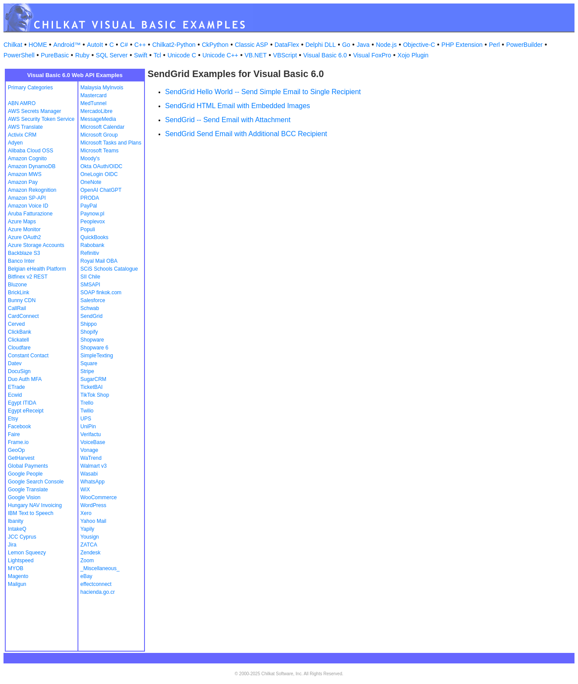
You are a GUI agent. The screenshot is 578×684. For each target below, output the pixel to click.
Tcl (157, 55)
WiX (85, 490)
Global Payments (28, 466)
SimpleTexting (97, 356)
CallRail (17, 308)
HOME (37, 44)
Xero (86, 513)
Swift (140, 55)
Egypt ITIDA (22, 403)
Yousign (90, 537)
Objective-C (419, 44)
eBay (86, 576)
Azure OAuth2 (24, 237)
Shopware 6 (95, 348)
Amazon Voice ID (28, 206)
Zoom (87, 560)
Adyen (15, 143)
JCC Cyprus (22, 537)
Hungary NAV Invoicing (35, 505)
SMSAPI (90, 285)
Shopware (92, 340)
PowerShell (19, 55)
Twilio (87, 411)
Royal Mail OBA (99, 261)
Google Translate (28, 490)
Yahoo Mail (93, 521)
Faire (14, 434)
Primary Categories (30, 88)
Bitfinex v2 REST (28, 277)
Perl (494, 44)
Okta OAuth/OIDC (102, 166)
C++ (140, 44)
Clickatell (18, 340)
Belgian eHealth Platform (37, 269)
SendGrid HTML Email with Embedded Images (237, 105)
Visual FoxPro (372, 55)
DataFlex (287, 44)
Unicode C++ (220, 55)
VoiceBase (93, 442)
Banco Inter (21, 261)
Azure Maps (22, 222)
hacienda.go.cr (98, 592)
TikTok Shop (95, 395)
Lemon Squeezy (27, 553)
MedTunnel (94, 103)
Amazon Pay (23, 182)
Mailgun (17, 584)
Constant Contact (28, 356)
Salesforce (93, 300)
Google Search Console (35, 482)
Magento (18, 576)
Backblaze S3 (24, 253)
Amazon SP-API (27, 198)
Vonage (90, 450)
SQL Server (112, 55)
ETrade (16, 387)
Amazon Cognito (27, 158)
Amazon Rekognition (32, 190)
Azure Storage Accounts (36, 245)
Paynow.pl (93, 214)
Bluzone (17, 285)
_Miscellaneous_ (100, 568)
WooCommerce (99, 497)
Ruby (82, 55)
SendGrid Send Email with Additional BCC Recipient (246, 134)
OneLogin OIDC (99, 174)
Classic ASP (251, 44)
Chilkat (13, 44)
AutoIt (95, 44)
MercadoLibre (97, 111)
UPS (86, 419)
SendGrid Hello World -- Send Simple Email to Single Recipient (263, 91)
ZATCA (89, 545)
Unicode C (181, 55)
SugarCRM (93, 379)
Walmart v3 (94, 466)
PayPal (89, 206)
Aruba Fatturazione (30, 214)
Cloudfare (19, 348)
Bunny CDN (21, 300)
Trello (87, 403)
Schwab (90, 308)
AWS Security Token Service (41, 119)
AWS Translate (25, 127)
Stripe (87, 371)
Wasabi (89, 474)
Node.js (386, 44)
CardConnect (23, 316)
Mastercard (94, 95)
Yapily (88, 529)
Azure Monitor (24, 229)
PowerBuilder (524, 44)
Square (89, 363)
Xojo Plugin (413, 55)
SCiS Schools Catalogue (109, 269)
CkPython (215, 44)
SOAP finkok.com (101, 292)
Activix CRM (22, 135)
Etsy (13, 419)
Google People (25, 474)
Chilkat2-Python (174, 44)
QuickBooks (95, 237)
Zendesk (91, 553)
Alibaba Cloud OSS (30, 151)
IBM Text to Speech (30, 513)
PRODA (90, 198)
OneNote (91, 182)
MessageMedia (98, 119)
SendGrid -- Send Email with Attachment (227, 119)
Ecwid (15, 395)
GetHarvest (21, 458)
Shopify (89, 332)
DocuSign (19, 371)
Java (363, 44)
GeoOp (16, 450)
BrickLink (18, 292)
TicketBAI (92, 387)
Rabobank (93, 245)
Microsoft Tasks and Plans (111, 143)
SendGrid (92, 316)
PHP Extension (462, 44)
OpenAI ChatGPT (101, 190)
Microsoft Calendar (103, 127)
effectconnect (96, 584)
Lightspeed (21, 560)
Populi (88, 229)
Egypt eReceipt (25, 411)
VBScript (285, 55)
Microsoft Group (99, 135)
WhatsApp (93, 482)
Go (346, 44)
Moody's (90, 158)
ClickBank (19, 332)
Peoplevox (93, 222)
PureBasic (55, 55)
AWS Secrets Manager (34, 111)
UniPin (88, 426)
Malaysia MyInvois (102, 88)
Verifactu (91, 434)
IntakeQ (17, 529)
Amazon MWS (25, 174)
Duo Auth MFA (25, 379)
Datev (14, 363)
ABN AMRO (21, 103)
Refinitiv (90, 253)
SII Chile (90, 277)
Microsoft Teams (100, 151)
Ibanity (15, 521)
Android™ (67, 44)
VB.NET (256, 55)
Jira (12, 545)
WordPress (93, 505)
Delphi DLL (320, 44)
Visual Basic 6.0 (325, 55)
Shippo (89, 324)
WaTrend (91, 458)
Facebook (19, 426)
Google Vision (24, 497)
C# (124, 44)
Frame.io (18, 442)
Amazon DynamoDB (32, 166)
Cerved (16, 324)
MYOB (15, 568)
